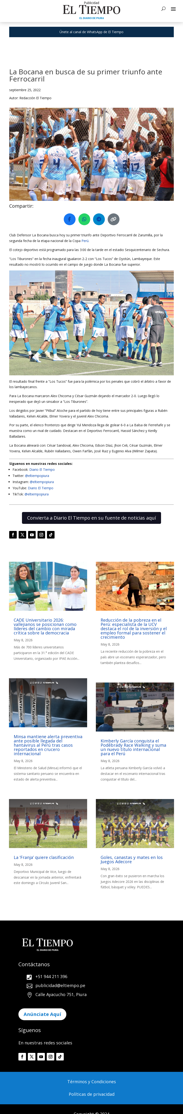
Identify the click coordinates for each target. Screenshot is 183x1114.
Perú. (85, 240)
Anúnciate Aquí (42, 1014)
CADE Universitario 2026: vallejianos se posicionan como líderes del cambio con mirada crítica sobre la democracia (45, 626)
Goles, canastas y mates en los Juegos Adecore (132, 859)
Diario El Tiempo (42, 469)
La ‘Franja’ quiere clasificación (44, 857)
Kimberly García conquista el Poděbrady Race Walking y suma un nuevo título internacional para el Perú (133, 747)
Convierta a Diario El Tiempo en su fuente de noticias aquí (91, 518)
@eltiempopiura (37, 475)
